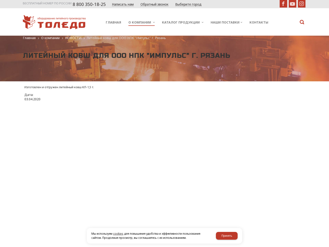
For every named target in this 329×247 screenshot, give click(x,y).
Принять (226, 235)
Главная (29, 38)
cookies (118, 234)
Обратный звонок (154, 4)
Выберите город (188, 4)
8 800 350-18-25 (89, 4)
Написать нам (123, 4)
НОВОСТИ (73, 38)
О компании (50, 38)
